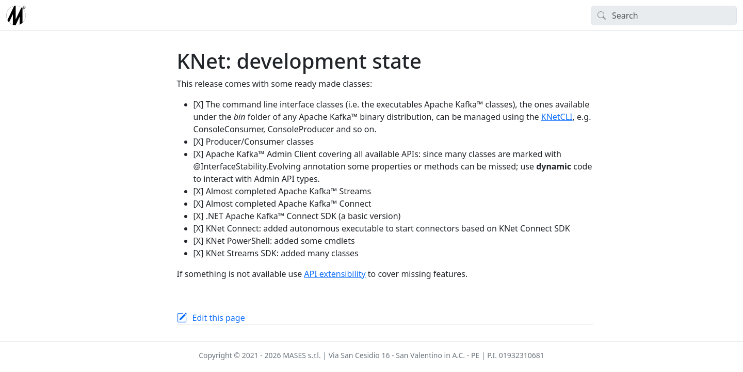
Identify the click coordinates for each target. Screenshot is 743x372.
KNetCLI (557, 116)
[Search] (664, 15)
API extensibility (334, 274)
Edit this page (218, 317)
